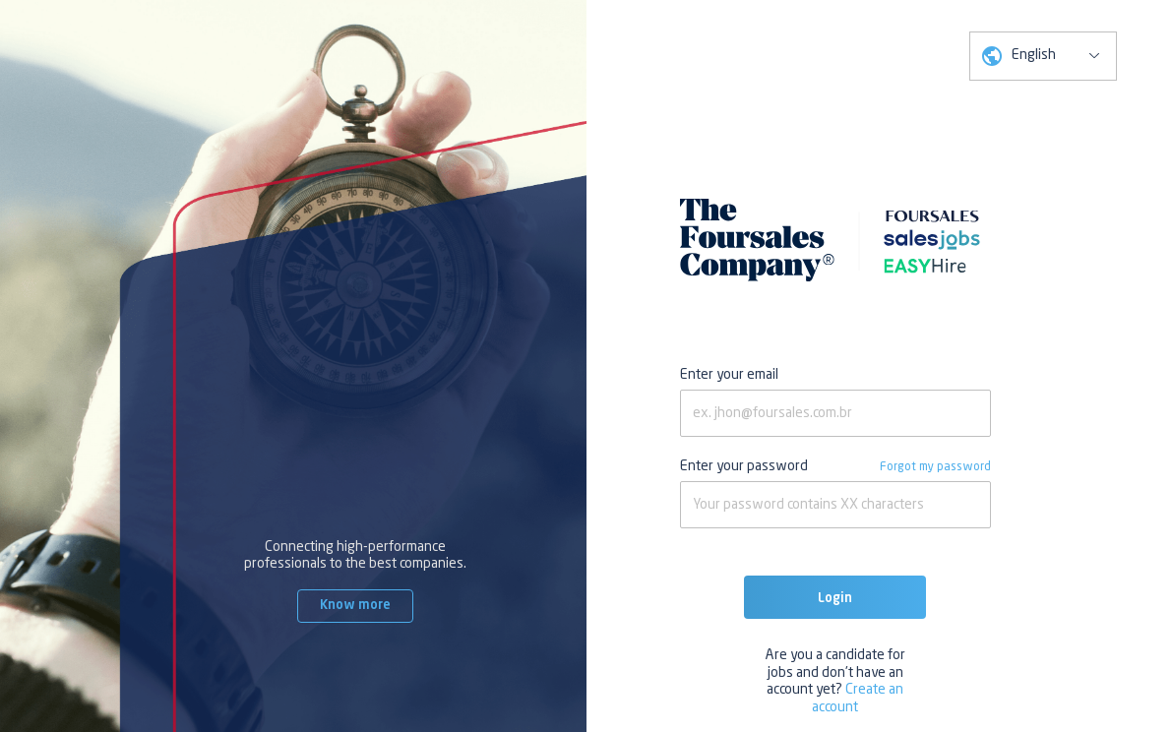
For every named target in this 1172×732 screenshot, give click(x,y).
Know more (355, 605)
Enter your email (729, 375)
